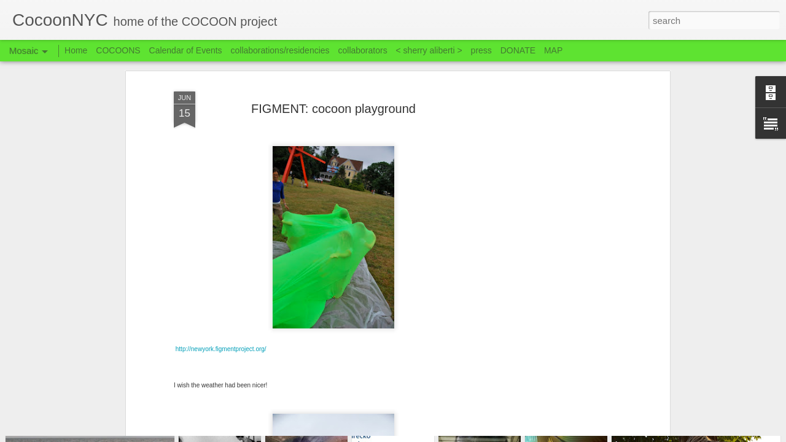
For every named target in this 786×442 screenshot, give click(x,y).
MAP (553, 50)
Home (75, 50)
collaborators (362, 50)
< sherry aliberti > (429, 50)
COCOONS (118, 50)
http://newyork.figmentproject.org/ (221, 283)
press (481, 50)
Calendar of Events (185, 50)
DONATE (517, 50)
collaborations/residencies (280, 50)
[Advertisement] (560, 213)
